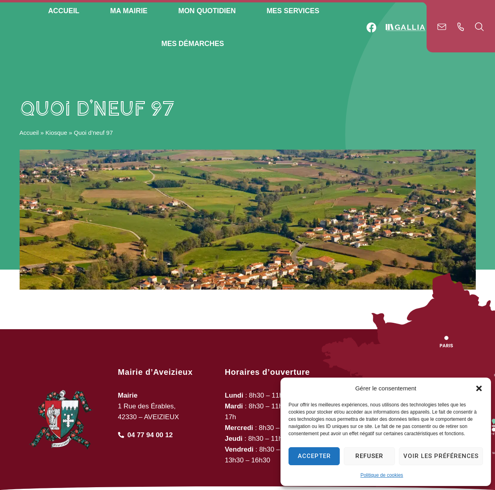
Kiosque (56, 161)
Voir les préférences (441, 456)
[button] (479, 388)
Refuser (369, 456)
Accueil (29, 161)
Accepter (314, 456)
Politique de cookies (382, 475)
